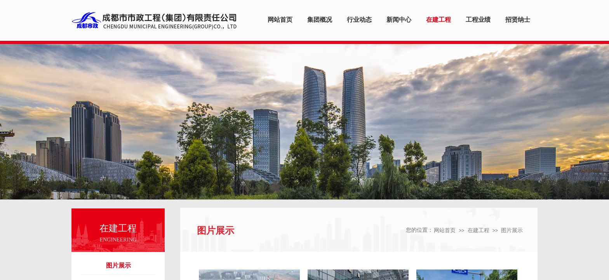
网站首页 (445, 230)
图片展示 (118, 265)
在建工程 (478, 230)
